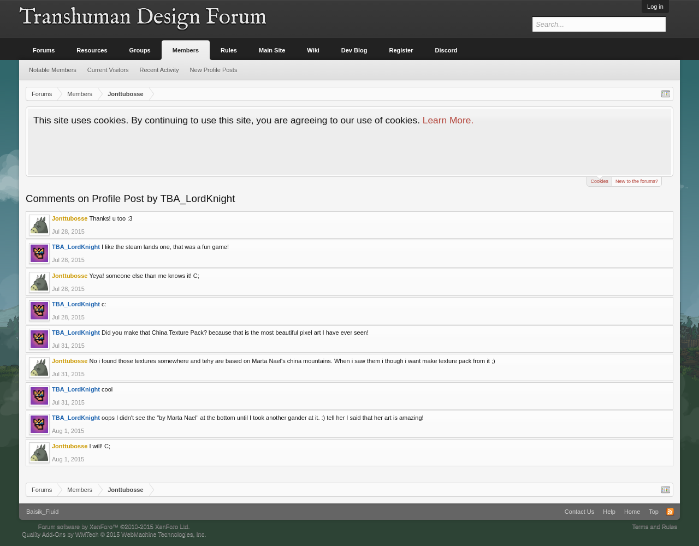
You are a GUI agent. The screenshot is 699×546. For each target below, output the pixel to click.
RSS (670, 511)
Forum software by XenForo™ (114, 526)
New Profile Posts (214, 70)
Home (632, 511)
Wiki (313, 50)
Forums (44, 50)
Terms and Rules (654, 526)
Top (654, 511)
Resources (91, 50)
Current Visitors (108, 70)
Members (186, 50)
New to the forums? (636, 181)
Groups (140, 50)
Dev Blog (354, 50)
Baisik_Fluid (42, 511)
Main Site (272, 50)
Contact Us (579, 511)
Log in (655, 6)
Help (609, 511)
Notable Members (52, 70)
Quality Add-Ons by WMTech (114, 534)
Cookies (599, 180)
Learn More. (448, 120)
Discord (446, 50)
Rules (229, 50)
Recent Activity (159, 70)
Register (401, 50)
